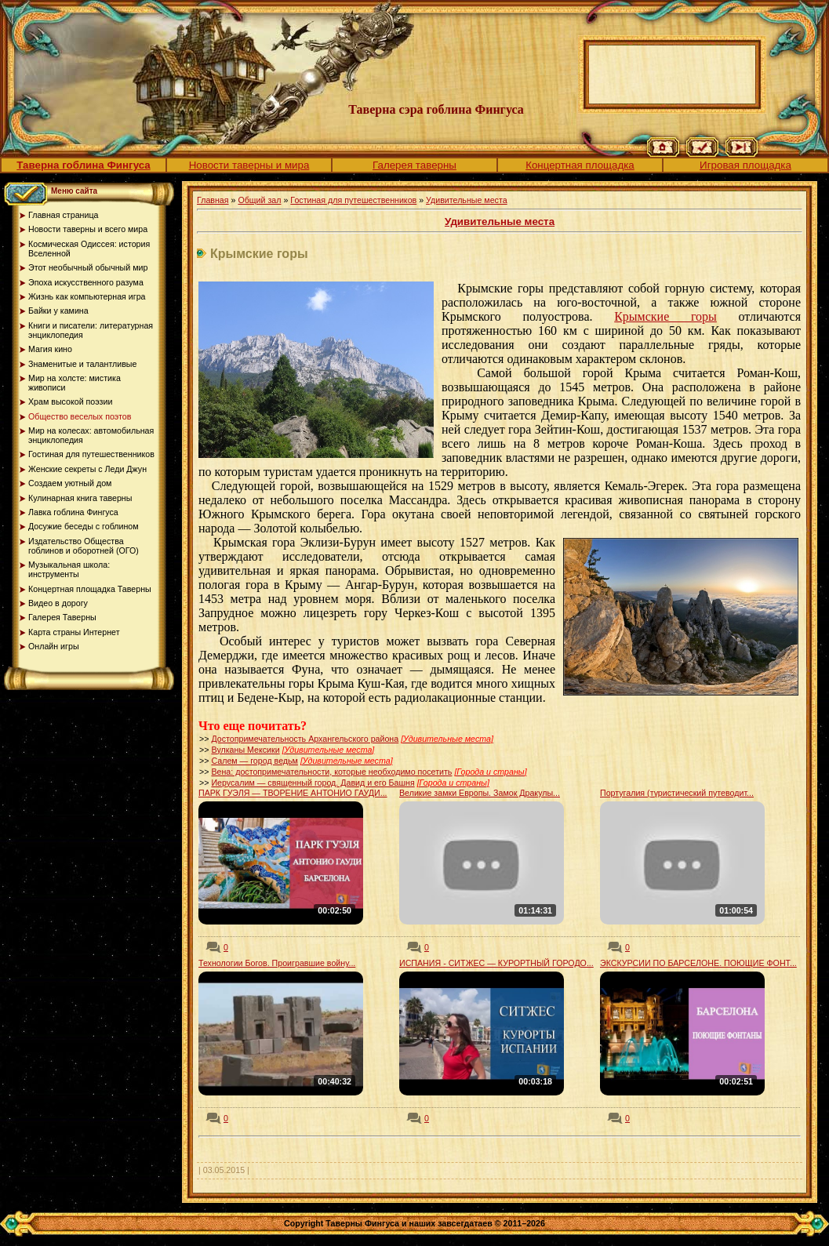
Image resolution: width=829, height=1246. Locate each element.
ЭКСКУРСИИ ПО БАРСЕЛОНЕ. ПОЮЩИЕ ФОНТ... (698, 963)
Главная (213, 200)
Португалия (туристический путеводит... (677, 792)
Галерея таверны (414, 165)
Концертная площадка (579, 165)
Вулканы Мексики (245, 749)
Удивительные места (466, 200)
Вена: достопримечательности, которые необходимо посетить (331, 771)
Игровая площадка (745, 165)
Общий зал (259, 200)
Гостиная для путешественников (353, 200)
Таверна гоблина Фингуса (83, 165)
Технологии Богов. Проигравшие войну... (276, 963)
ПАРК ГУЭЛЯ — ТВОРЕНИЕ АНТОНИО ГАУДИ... (292, 792)
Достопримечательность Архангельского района (304, 738)
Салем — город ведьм (254, 760)
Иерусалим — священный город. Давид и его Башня (312, 782)
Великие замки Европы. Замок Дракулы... (479, 792)
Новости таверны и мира (249, 165)
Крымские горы (665, 316)
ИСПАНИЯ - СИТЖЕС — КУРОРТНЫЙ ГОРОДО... (496, 963)
